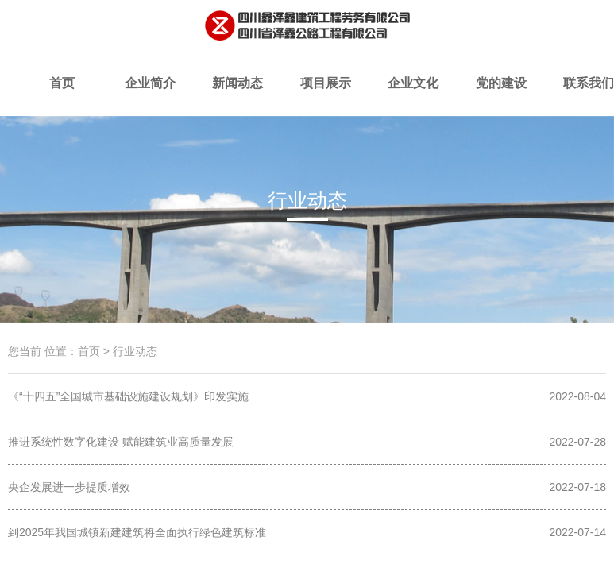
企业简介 (150, 96)
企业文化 (413, 96)
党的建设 (500, 96)
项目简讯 (218, 228)
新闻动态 (237, 96)
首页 (62, 96)
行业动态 (395, 228)
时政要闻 (307, 228)
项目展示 (325, 96)
